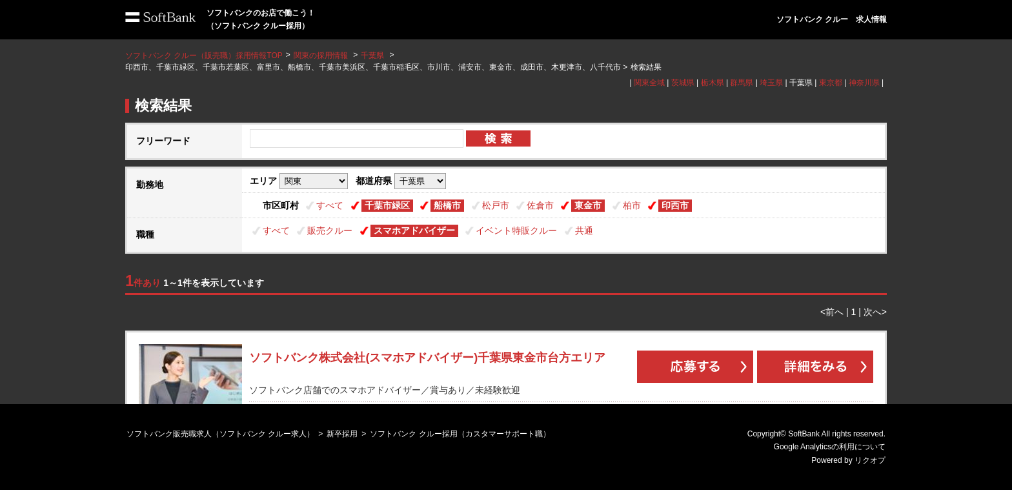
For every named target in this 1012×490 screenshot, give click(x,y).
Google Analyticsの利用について (830, 446)
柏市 (632, 205)
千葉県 (372, 55)
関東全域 (649, 82)
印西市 (675, 205)
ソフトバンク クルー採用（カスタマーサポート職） (460, 433)
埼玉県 (771, 82)
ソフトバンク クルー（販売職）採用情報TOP (204, 55)
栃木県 (712, 82)
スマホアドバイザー (414, 230)
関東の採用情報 (322, 55)
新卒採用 (342, 433)
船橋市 (447, 205)
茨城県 (682, 82)
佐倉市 (540, 205)
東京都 (830, 82)
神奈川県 (864, 82)
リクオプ (870, 460)
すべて (329, 205)
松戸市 (495, 205)
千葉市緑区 (387, 205)
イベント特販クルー (516, 230)
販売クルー (329, 230)
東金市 (588, 205)
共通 (584, 230)
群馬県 (741, 82)
